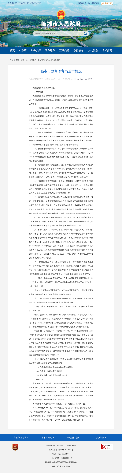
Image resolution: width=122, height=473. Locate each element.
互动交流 (64, 50)
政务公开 (36, 50)
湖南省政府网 (23, 3)
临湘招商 (107, 50)
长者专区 (107, 3)
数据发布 (79, 50)
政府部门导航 (73, 437)
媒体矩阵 (81, 3)
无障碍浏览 (93, 3)
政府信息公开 (31, 60)
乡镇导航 (100, 437)
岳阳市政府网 (35, 3)
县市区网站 (46, 437)
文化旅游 (93, 50)
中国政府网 (12, 3)
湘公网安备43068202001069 (62, 458)
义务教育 (57, 60)
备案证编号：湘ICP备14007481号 (61, 450)
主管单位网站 (20, 437)
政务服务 (50, 50)
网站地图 (67, 466)
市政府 (23, 50)
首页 (12, 50)
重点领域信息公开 (45, 60)
